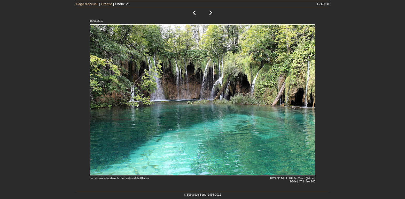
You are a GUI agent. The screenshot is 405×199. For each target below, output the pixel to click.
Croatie (106, 4)
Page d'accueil (87, 4)
